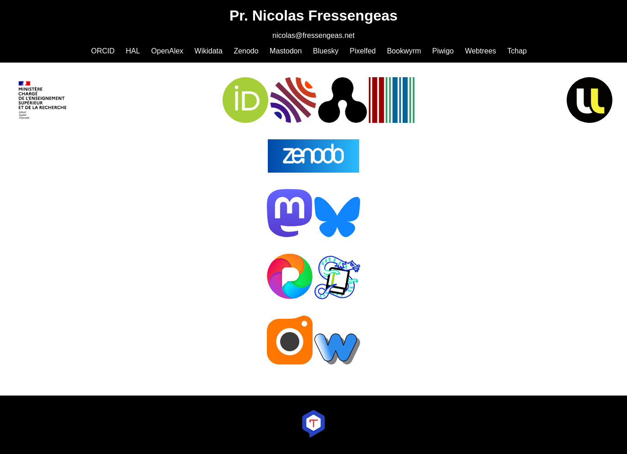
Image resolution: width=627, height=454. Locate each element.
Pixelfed (363, 51)
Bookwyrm (404, 51)
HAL (133, 51)
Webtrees (480, 51)
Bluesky (326, 51)
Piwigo (443, 51)
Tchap (517, 51)
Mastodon (286, 51)
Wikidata (209, 51)
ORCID (103, 51)
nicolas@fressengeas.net (313, 35)
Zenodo (246, 51)
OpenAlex (167, 51)
